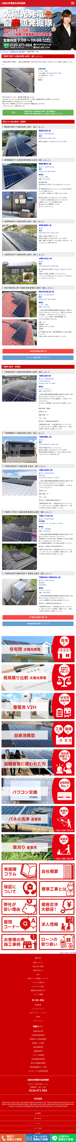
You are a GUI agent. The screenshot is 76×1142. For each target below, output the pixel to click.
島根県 (67, 1104)
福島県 (26, 1102)
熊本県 (50, 1106)
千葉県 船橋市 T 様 (45, 437)
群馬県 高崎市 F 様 (45, 225)
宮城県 (13, 1102)
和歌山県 (58, 1104)
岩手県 (8, 1102)
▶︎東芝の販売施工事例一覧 (38, 351)
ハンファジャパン (38, 1009)
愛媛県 (28, 1106)
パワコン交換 (38, 1055)
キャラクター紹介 (38, 986)
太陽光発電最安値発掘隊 (13, 3)
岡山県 (72, 1104)
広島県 (11, 1106)
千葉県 (48, 1102)
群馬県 (39, 1102)
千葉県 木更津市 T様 (45, 470)
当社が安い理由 (38, 966)
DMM (38, 1017)
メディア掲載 (38, 994)
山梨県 (8, 1104)
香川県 (24, 1106)
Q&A (38, 974)
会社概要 (38, 1113)
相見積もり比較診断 (38, 1039)
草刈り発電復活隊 (38, 1063)
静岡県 (22, 1104)
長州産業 (38, 1005)
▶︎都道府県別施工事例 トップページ (38, 623)
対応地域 (38, 1099)
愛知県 (26, 1104)
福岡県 (37, 1106)
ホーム (38, 958)
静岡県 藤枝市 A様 (45, 164)
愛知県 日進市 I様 (45, 130)
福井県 (4, 1104)
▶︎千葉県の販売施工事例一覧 (38, 617)
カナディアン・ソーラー (38, 1013)
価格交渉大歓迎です (38, 990)
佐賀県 (42, 1106)
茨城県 (31, 1102)
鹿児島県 (64, 1106)
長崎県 (46, 1106)
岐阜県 (17, 1104)
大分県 (55, 1106)
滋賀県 (35, 1104)
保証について (38, 962)
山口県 (15, 1106)
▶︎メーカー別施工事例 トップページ (38, 357)
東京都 (53, 1102)
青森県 (4, 1102)
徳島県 (20, 1106)
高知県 (33, 1106)
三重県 (31, 1104)
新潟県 (63, 1102)
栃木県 (35, 1102)
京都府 (39, 1104)
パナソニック (38, 1021)
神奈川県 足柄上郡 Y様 (46, 291)
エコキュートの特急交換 (38, 1071)
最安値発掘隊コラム (38, 1067)
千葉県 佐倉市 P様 (45, 376)
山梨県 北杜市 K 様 (45, 258)
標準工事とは (38, 970)
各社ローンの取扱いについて (38, 978)
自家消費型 (38, 1047)
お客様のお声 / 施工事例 (17, 51)
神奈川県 (58, 1102)
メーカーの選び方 (38, 982)
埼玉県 (44, 1102)
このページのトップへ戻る (67, 952)
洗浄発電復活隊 (38, 1059)
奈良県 (53, 1104)
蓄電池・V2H (38, 1043)
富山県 (67, 1102)
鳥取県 (63, 1104)
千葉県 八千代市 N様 (45, 516)
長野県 (13, 1104)
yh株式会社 (38, 1031)
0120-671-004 (38, 1090)
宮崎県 (59, 1106)
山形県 (22, 1102)
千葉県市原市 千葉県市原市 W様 (49, 577)
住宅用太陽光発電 (38, 1035)
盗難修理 (38, 1051)
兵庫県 (48, 1104)
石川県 (72, 1102)
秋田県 (17, 1102)
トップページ (4, 51)
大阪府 (44, 1104)
